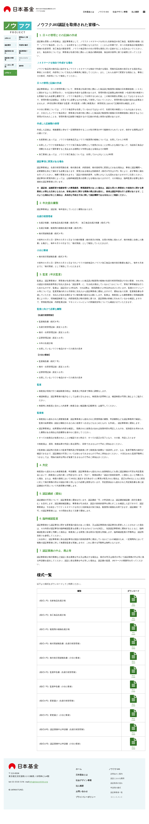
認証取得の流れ (9, 52)
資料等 (21, 66)
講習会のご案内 (23, 38)
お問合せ (8, 73)
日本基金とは (86, 12)
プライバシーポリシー (86, 797)
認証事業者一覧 (23, 52)
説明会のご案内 (116, 774)
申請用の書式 (23, 45)
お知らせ (8, 38)
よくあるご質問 (9, 66)
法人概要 (135, 12)
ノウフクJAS (101, 12)
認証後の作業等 (9, 59)
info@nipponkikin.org (39, 782)
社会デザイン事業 (119, 12)
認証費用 (8, 45)
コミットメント (23, 59)
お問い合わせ (82, 791)
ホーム (79, 769)
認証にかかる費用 (117, 778)
